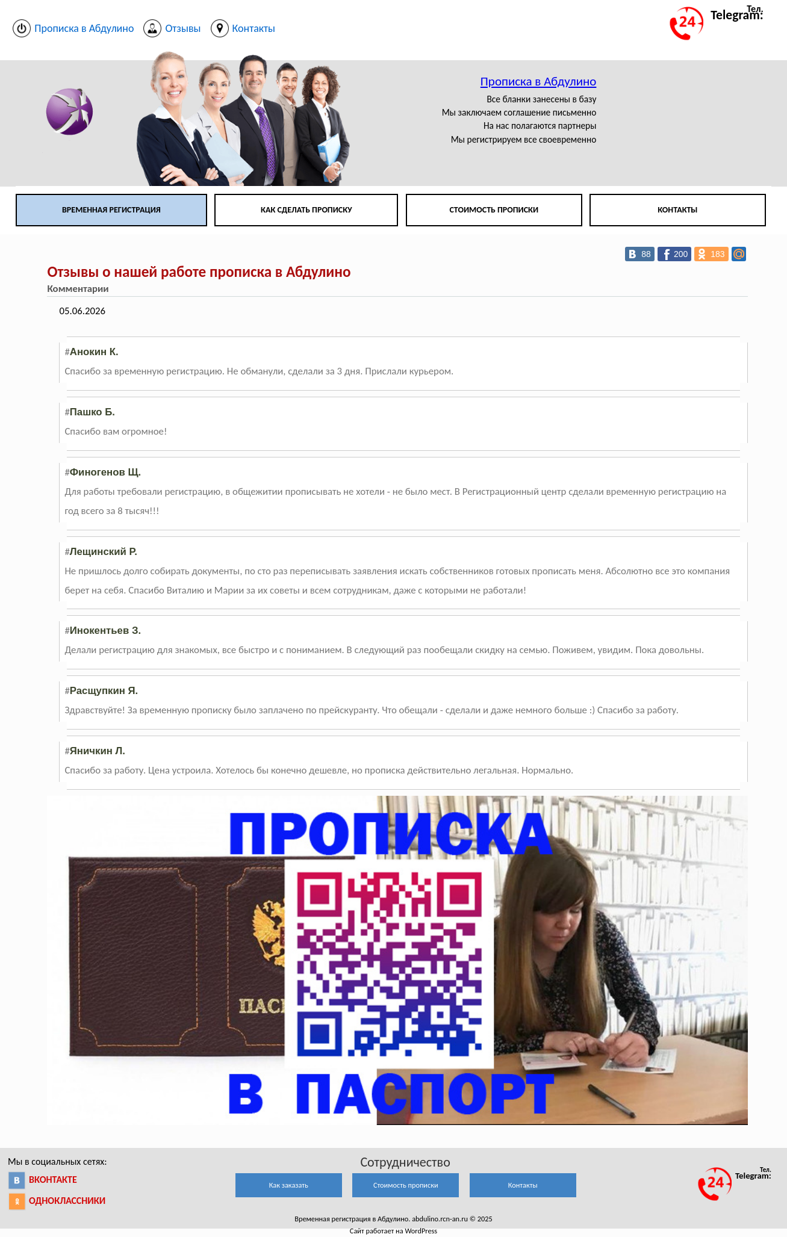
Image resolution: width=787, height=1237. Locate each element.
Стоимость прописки (493, 210)
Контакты (677, 210)
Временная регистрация (111, 210)
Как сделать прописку (306, 210)
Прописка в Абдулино (539, 81)
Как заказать (288, 1184)
